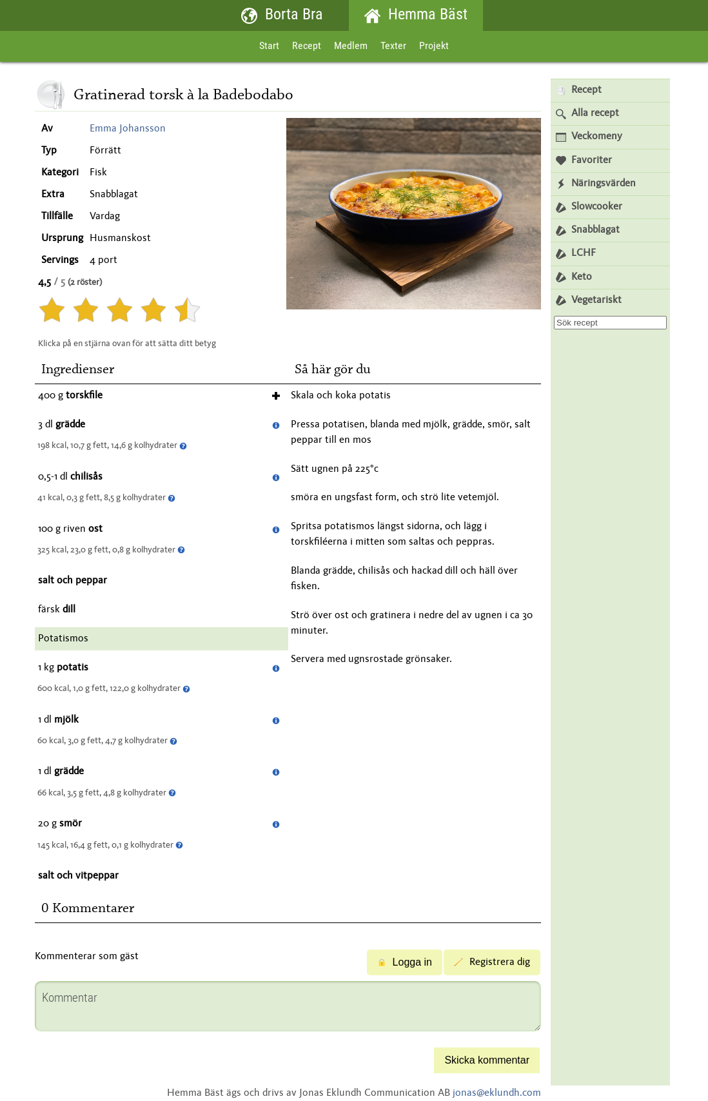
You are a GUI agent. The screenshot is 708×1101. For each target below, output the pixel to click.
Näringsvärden (596, 184)
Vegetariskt (589, 300)
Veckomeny (589, 137)
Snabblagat (588, 230)
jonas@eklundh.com (497, 1093)
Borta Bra (282, 16)
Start (269, 46)
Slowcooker (589, 207)
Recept (306, 46)
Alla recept (587, 113)
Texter (393, 46)
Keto (574, 277)
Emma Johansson (128, 129)
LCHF (576, 253)
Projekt (434, 46)
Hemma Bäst (415, 16)
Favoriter (584, 160)
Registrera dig (492, 962)
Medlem (351, 46)
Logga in (404, 962)
